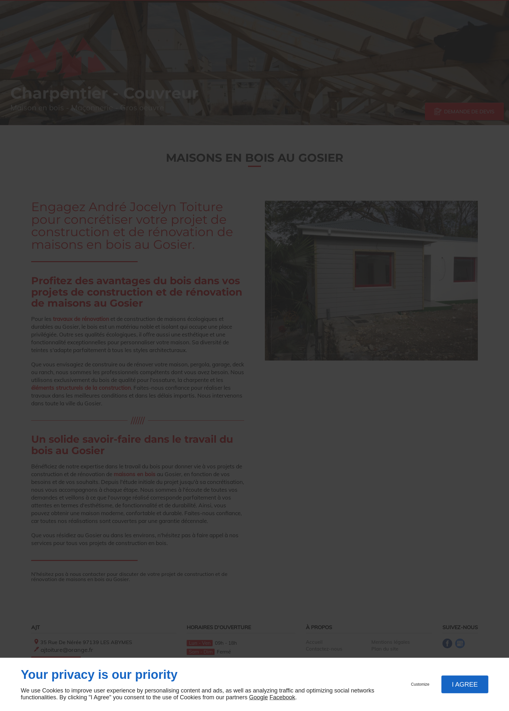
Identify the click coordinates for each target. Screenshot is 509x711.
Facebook (282, 697)
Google (258, 697)
